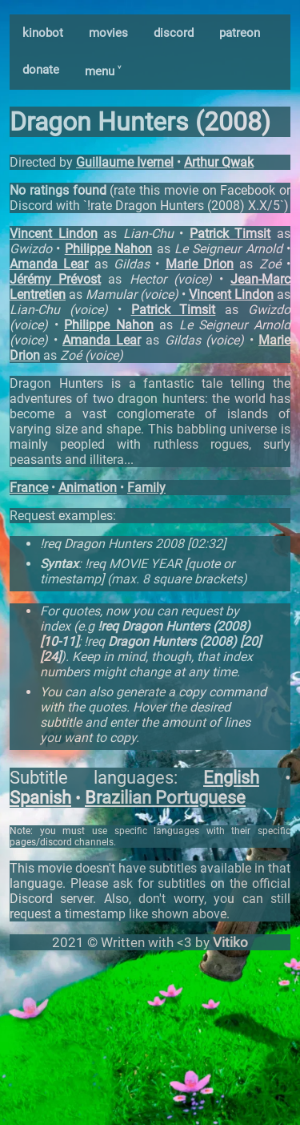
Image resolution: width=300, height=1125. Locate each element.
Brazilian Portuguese (165, 798)
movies (108, 33)
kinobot (42, 33)
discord (174, 33)
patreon (239, 33)
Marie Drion (200, 264)
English (231, 778)
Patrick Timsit (230, 233)
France (29, 487)
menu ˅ (103, 71)
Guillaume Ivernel (125, 162)
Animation (87, 487)
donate (40, 69)
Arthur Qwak (219, 162)
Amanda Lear (49, 264)
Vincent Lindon (54, 233)
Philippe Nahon (108, 248)
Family (146, 487)
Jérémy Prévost (55, 279)
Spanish (40, 798)
